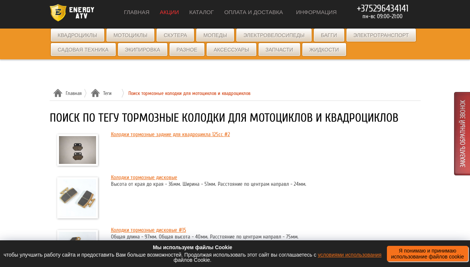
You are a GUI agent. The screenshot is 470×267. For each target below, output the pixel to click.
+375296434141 (382, 8)
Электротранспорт (381, 35)
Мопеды (215, 35)
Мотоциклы (131, 35)
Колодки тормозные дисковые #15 (148, 230)
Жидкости (324, 50)
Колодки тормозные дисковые (144, 177)
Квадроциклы (77, 35)
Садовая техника (83, 50)
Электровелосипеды (274, 35)
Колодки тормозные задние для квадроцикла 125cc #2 (170, 134)
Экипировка (142, 50)
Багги (329, 35)
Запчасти (279, 50)
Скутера (175, 35)
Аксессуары (231, 50)
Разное (187, 50)
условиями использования (350, 255)
